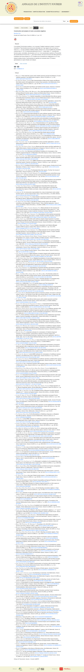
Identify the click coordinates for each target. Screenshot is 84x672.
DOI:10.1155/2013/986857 (22, 343)
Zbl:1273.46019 (37, 384)
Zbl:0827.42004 (19, 543)
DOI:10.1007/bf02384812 (32, 631)
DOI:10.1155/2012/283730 (55, 401)
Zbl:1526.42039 (34, 159)
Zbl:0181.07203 (19, 646)
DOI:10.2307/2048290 (21, 561)
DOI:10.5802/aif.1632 (35, 513)
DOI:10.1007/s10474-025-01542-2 (24, 78)
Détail (16, 63)
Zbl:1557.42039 (19, 85)
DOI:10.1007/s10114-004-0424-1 (49, 477)
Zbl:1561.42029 (52, 102)
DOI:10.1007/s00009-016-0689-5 (49, 270)
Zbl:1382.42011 (48, 256)
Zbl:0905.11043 (44, 513)
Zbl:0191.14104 (53, 653)
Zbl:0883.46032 (44, 530)
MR (18, 66)
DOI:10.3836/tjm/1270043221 (51, 533)
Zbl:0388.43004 (47, 599)
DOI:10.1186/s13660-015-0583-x (23, 317)
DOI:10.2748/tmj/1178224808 (23, 508)
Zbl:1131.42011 (21, 445)
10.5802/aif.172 (20, 68)
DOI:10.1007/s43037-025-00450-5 (33, 99)
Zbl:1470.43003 (33, 343)
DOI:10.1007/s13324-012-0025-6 (23, 398)
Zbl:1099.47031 (35, 469)
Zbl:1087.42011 (19, 473)
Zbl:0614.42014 (36, 577)
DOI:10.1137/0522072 (53, 557)
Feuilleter (27, 18)
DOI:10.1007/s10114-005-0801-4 (24, 464)
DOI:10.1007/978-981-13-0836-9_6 (27, 251)
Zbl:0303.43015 (56, 620)
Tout (64, 21)
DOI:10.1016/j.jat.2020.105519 (23, 195)
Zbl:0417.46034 (50, 607)
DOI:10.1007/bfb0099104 (53, 583)
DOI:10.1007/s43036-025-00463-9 (48, 88)
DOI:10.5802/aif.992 (38, 580)
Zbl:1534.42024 (34, 163)
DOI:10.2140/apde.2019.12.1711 (23, 228)
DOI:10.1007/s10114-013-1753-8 (23, 357)
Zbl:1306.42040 (21, 366)
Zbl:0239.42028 (57, 634)
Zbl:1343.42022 (42, 266)
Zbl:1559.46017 (56, 126)
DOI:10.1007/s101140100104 (41, 494)
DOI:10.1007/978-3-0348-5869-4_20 (27, 642)
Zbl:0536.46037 (48, 580)
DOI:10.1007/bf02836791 (26, 499)
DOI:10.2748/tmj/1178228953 (23, 593)
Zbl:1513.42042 (32, 223)
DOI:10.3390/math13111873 (45, 107)
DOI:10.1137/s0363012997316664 (26, 517)
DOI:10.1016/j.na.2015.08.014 (23, 324)
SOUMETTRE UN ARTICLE (53, 11)
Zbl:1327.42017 (29, 338)
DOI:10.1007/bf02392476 (31, 649)
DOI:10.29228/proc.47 (23, 223)
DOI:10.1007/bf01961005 (25, 577)
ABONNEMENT (65, 11)
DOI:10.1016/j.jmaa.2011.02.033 (26, 407)
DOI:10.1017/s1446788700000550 (33, 522)
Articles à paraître (19, 18)
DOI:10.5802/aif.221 (35, 656)
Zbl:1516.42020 (26, 168)
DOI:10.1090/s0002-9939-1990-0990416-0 (26, 566)
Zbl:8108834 (45, 99)
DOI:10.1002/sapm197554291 (44, 620)
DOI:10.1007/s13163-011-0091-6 (26, 388)
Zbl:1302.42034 (42, 347)
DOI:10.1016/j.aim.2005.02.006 (23, 469)
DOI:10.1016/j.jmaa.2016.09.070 (32, 244)
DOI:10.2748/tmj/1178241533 (46, 634)
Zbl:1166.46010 (35, 426)
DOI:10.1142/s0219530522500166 (27, 149)
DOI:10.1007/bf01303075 (37, 599)
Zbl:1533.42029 (42, 171)
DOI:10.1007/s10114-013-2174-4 (27, 352)
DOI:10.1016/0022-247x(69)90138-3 (52, 645)
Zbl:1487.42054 (34, 281)
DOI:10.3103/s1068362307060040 (37, 450)
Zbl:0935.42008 (34, 508)
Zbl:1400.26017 (36, 248)
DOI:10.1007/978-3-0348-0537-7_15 (24, 384)
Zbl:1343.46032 (33, 302)
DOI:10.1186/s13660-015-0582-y (32, 313)
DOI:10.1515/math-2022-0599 (23, 159)
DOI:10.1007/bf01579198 (22, 588)
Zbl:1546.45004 (24, 140)
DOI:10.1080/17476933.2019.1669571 (39, 217)
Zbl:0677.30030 (19, 571)
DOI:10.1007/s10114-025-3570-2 (49, 83)
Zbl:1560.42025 (50, 116)
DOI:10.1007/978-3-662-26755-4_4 (31, 637)
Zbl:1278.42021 (39, 352)
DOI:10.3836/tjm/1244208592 (52, 489)
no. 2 (31, 27)
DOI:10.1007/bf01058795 (52, 538)
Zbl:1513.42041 (28, 330)
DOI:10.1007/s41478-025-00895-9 (31, 111)
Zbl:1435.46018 (35, 228)
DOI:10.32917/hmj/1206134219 (41, 596)
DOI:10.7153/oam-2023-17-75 (23, 163)
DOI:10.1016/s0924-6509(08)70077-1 (25, 554)
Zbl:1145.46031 (19, 459)
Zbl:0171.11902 (41, 649)
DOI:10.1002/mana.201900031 (23, 200)
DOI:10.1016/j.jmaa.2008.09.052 (23, 426)
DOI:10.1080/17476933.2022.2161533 (38, 130)
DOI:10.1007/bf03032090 (48, 458)
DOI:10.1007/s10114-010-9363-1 (23, 421)
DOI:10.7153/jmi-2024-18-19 (53, 143)
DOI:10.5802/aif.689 (27, 604)
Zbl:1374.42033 (48, 261)
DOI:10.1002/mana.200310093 (23, 486)
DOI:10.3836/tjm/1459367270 (46, 284)
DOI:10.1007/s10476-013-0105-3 (23, 361)
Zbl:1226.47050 (36, 412)
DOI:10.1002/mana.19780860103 (38, 607)
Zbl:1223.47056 (49, 450)
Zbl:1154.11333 (35, 455)
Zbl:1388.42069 (45, 239)
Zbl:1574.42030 (53, 121)
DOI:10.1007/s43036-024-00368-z (38, 116)
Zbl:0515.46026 (32, 588)
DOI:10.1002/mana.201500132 (31, 266)
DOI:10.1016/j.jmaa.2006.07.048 (23, 455)
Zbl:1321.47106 (46, 306)
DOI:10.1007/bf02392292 (35, 574)
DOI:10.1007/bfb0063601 (31, 623)
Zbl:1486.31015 (23, 178)
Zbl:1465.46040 (19, 206)
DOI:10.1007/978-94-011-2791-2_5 (49, 550)
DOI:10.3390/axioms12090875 (30, 154)
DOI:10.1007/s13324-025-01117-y (34, 94)
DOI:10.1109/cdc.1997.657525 (46, 525)
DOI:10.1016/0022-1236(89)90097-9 (46, 569)
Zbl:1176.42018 (49, 440)
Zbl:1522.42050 (39, 149)
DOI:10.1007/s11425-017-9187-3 (23, 248)
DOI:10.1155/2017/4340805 (37, 256)
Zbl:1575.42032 (19, 89)
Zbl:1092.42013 (19, 478)
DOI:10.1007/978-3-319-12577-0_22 (27, 291)
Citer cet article (23, 63)
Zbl (15, 66)
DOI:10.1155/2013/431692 (31, 347)
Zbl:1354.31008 (19, 272)
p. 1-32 (36, 27)
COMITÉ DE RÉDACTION (39, 11)
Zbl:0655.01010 (45, 574)
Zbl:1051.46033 (19, 491)
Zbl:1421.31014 (38, 234)
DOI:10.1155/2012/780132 (22, 393)
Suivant (41, 27)
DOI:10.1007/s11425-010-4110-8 (23, 412)
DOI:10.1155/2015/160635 (22, 302)
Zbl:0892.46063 (19, 535)
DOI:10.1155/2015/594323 (36, 306)
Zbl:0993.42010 (52, 494)
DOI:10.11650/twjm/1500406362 (23, 417)
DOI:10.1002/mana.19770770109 (45, 610)
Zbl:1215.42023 (36, 421)
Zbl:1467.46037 (34, 195)
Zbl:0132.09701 (44, 656)
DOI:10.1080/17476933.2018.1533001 (25, 234)
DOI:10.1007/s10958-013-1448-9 (23, 377)
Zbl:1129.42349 (36, 464)
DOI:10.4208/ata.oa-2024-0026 (41, 121)
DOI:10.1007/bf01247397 (51, 613)
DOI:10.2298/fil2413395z (49, 133)
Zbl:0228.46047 (20, 627)
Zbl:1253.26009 (33, 393)
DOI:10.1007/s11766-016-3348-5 (36, 261)
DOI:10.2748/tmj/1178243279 (42, 653)
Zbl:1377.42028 (22, 297)
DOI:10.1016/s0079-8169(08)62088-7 (43, 616)
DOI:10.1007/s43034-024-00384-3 (44, 126)
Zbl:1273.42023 (39, 388)
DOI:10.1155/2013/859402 (22, 373)
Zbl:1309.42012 (44, 313)
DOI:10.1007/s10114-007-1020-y (36, 436)
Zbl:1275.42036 (33, 373)
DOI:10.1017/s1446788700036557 (39, 547)
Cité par (17, 72)
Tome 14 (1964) (24, 27)
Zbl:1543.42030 (19, 144)
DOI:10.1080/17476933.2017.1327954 (31, 239)
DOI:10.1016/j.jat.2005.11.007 (52, 472)
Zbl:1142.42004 (48, 436)
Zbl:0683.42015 (31, 561)
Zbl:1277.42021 (36, 377)
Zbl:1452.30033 (48, 212)
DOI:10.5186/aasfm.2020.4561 (37, 212)
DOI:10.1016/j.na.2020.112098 (53, 204)
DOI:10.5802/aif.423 (56, 626)
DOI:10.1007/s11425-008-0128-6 (38, 431)
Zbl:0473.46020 (53, 596)
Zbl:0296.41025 (57, 610)
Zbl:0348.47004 (19, 615)
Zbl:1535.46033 (35, 200)
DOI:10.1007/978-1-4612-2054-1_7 (41, 481)
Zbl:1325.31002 (34, 324)
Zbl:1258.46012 (20, 403)
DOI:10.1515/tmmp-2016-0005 (23, 281)
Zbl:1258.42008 (36, 398)
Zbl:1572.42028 (46, 94)
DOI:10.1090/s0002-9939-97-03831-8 (30, 530)
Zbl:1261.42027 (36, 357)
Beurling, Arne (17, 33)
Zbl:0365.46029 (36, 604)
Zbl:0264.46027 (42, 631)
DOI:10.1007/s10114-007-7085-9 (37, 440)
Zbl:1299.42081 (36, 361)
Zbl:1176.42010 (50, 431)
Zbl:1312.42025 (36, 317)
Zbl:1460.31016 (52, 217)
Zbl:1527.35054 (31, 184)
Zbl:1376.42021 (44, 244)
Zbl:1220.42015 (38, 407)
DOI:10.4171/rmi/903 (39, 277)
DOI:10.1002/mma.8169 (21, 184)
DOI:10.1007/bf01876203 (50, 541)
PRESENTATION (28, 11)
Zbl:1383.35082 (48, 277)
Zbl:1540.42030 (51, 130)
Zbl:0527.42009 (34, 593)
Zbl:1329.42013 (40, 291)
